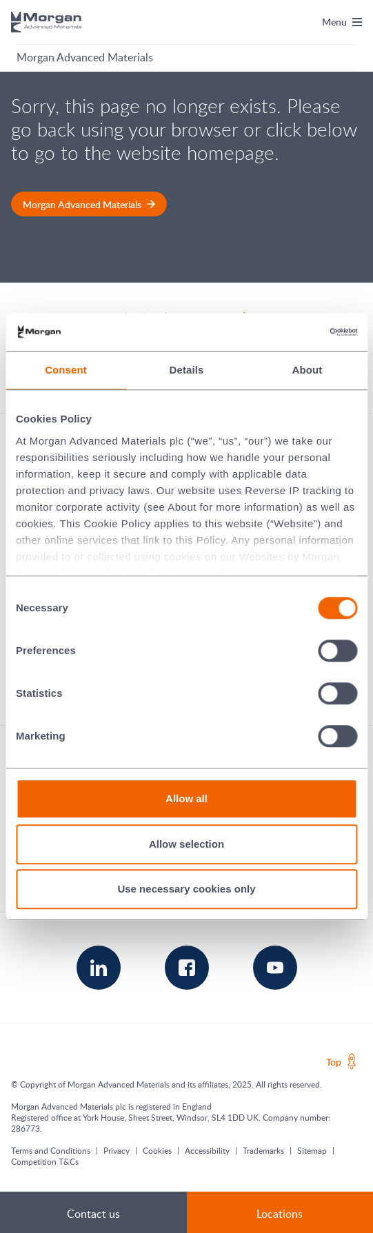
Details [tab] (187, 370)
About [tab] (307, 370)
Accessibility (207, 1150)
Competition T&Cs (45, 1161)
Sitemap (312, 1150)
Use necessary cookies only (186, 889)
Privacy (116, 1150)
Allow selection (186, 844)
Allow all (186, 798)
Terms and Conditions (50, 1150)
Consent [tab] (66, 370)
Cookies (157, 1150)
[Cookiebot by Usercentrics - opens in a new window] (296, 332)
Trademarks (263, 1150)
